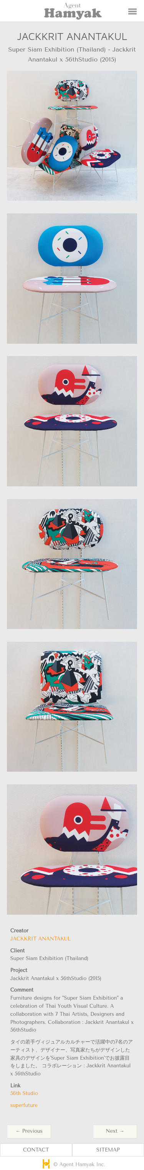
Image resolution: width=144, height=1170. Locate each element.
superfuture (24, 1105)
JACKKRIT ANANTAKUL (40, 939)
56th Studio (24, 1093)
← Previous (28, 1131)
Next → (115, 1131)
